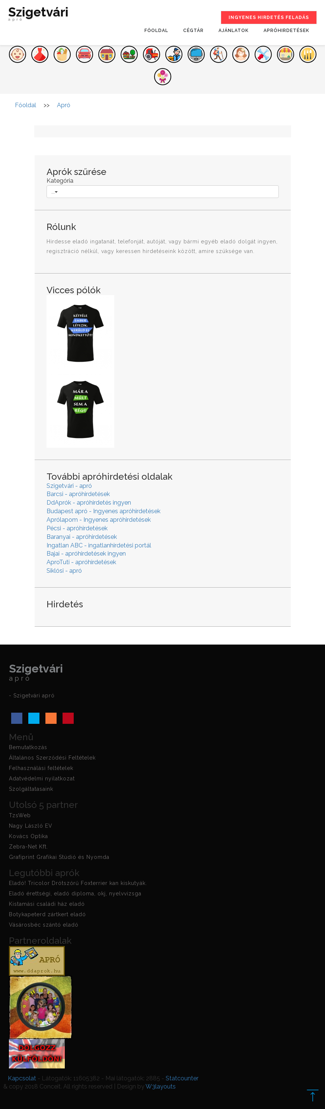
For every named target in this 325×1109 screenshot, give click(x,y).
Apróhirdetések (286, 30)
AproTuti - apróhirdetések (81, 562)
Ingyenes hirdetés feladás (269, 17)
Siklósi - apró (64, 570)
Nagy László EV (30, 826)
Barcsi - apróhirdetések (78, 494)
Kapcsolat (22, 1078)
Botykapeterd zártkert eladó (47, 914)
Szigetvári (38, 15)
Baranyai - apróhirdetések (82, 536)
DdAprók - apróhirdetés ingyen (89, 502)
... (54, 192)
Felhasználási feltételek (41, 768)
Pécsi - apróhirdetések (77, 528)
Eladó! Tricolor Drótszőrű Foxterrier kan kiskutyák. (78, 883)
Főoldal (156, 30)
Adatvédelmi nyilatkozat (42, 779)
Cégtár (193, 30)
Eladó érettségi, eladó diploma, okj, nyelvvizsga (75, 894)
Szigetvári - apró (69, 485)
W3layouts (161, 1086)
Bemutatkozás (28, 747)
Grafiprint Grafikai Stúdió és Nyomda (59, 857)
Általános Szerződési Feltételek (52, 758)
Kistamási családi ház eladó (47, 904)
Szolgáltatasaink (31, 789)
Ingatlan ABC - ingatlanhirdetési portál (99, 545)
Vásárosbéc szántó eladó (44, 925)
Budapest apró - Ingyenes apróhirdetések (103, 511)
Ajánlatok (234, 30)
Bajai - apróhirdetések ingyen (86, 553)
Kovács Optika (28, 836)
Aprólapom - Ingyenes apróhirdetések (99, 519)
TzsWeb (20, 815)
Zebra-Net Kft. (28, 847)
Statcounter (182, 1078)
